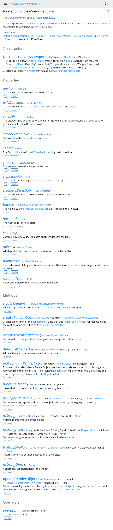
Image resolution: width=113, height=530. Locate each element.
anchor (8, 88)
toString (9, 415)
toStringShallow (15, 447)
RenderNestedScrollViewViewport (81, 318)
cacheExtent (12, 116)
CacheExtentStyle (42, 134)
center (8, 148)
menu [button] (5, 3)
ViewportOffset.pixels (52, 106)
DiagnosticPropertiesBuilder (51, 349)
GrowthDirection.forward (39, 152)
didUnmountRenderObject (23, 363)
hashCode (10, 218)
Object (6, 36)
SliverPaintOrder (33, 261)
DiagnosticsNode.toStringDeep (20, 405)
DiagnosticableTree (24, 36)
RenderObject (39, 321)
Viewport (13, 17)
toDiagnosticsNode (17, 398)
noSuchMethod (14, 384)
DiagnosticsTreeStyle (62, 398)
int (24, 219)
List (47, 64)
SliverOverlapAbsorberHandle (43, 23)
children (9, 162)
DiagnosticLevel (26, 416)
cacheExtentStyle (16, 133)
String (38, 398)
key (5, 232)
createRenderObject (19, 317)
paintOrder (11, 260)
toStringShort (13, 464)
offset (35, 106)
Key (50, 57)
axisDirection (13, 102)
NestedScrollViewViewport (24, 56)
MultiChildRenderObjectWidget (91, 36)
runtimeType (12, 278)
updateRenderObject (20, 478)
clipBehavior (12, 176)
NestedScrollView (45, 17)
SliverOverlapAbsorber (35, 208)
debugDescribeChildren (21, 334)
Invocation (34, 384)
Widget (42, 36)
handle (8, 204)
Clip (50, 67)
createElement (14, 303)
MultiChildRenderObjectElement (47, 303)
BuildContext (44, 318)
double (70, 60)
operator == (12, 510)
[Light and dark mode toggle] (106, 3)
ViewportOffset (14, 64)
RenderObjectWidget (60, 36)
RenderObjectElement (59, 307)
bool (43, 510)
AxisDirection (66, 57)
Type (29, 279)
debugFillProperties (19, 349)
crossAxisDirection (17, 190)
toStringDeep (13, 429)
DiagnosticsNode (57, 335)
